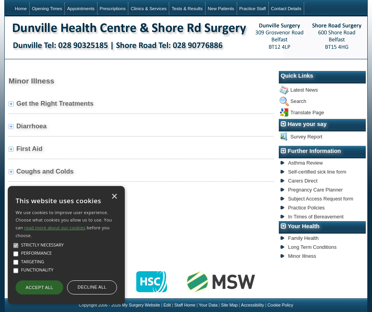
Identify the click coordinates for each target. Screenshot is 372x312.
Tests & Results (187, 8)
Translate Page (307, 112)
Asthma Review (305, 163)
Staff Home (184, 305)
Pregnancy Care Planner (315, 190)
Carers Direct (302, 181)
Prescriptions (113, 8)
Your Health (304, 226)
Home (21, 8)
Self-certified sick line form (317, 172)
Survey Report (306, 137)
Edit (167, 305)
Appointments (80, 8)
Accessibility (252, 305)
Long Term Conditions (312, 247)
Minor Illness (302, 256)
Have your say (307, 124)
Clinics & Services (149, 8)
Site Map (229, 305)
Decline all (92, 287)
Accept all (39, 287)
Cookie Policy (280, 305)
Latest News (304, 90)
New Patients (221, 8)
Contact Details (286, 8)
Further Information (314, 151)
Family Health (303, 238)
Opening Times (47, 8)
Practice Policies (306, 208)
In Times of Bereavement (316, 217)
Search (298, 101)
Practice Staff (252, 8)
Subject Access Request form (320, 199)
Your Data (208, 305)
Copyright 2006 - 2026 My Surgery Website (119, 305)
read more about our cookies (54, 227)
